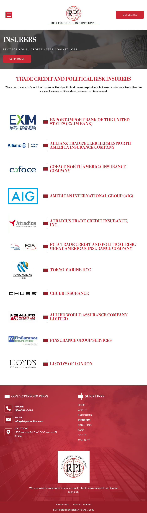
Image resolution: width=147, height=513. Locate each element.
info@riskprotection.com (29, 421)
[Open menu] (8, 15)
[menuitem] (110, 405)
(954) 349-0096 (24, 410)
